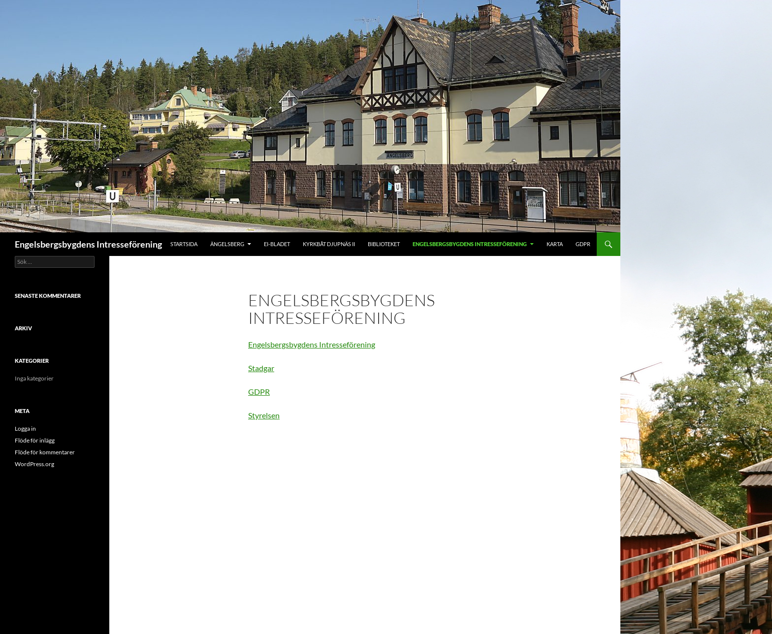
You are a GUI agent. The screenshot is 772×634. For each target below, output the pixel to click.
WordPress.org (34, 464)
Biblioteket (384, 244)
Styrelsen (264, 415)
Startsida (183, 244)
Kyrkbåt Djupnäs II (329, 244)
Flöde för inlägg (35, 440)
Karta (555, 244)
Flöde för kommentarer (45, 452)
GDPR (583, 244)
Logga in (25, 428)
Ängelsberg (227, 244)
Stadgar (261, 368)
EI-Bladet (277, 244)
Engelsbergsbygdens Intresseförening (88, 244)
